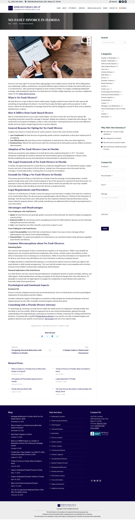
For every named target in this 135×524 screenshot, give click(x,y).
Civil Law (104, 69)
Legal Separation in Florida (65, 379)
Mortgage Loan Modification (110, 106)
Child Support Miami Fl (108, 66)
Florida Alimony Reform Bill (22, 389)
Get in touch (49, 319)
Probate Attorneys (57, 471)
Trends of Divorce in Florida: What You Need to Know (73, 370)
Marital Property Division (59, 463)
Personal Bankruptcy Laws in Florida (113, 109)
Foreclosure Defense (58, 450)
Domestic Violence (107, 80)
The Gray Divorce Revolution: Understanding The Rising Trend (74, 390)
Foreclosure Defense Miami (110, 95)
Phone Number (106, 176)
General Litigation (107, 97)
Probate (103, 114)
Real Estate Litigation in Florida (21, 434)
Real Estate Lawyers (58, 476)
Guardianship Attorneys (59, 459)
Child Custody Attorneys (59, 421)
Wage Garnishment (57, 484)
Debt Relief (104, 75)
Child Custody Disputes (109, 64)
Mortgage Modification (59, 467)
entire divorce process (27, 94)
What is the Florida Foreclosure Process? (24, 483)
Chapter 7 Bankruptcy (108, 61)
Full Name (105, 166)
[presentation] (115, 220)
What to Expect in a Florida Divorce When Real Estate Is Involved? (29, 370)
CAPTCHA (104, 214)
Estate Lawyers (56, 442)
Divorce (12, 38)
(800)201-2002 (102, 423)
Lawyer (103, 103)
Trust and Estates (57, 480)
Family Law (105, 89)
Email (103, 185)
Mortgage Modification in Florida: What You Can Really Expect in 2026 (27, 418)
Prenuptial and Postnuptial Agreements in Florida (27, 380)
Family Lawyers (56, 446)
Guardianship (105, 100)
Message (104, 194)
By (50, 326)
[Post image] (9, 369)
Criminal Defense (106, 72)
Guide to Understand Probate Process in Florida (26, 470)
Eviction (103, 86)
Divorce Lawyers (56, 438)
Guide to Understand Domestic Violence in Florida (27, 476)
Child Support (55, 425)
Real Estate (105, 117)
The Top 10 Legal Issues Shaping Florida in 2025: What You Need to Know (27, 491)
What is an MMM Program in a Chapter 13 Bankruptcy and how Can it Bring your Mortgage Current (27, 443)
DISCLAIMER (94, 428)
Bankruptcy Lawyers (58, 416)
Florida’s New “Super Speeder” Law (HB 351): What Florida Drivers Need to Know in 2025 (28, 453)
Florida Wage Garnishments (110, 92)
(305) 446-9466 (16, 2)
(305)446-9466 (100, 426)
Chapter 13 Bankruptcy (108, 58)
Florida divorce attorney (45, 316)
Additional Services (57, 488)
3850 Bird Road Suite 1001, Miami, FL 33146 (43, 2)
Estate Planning (106, 83)
